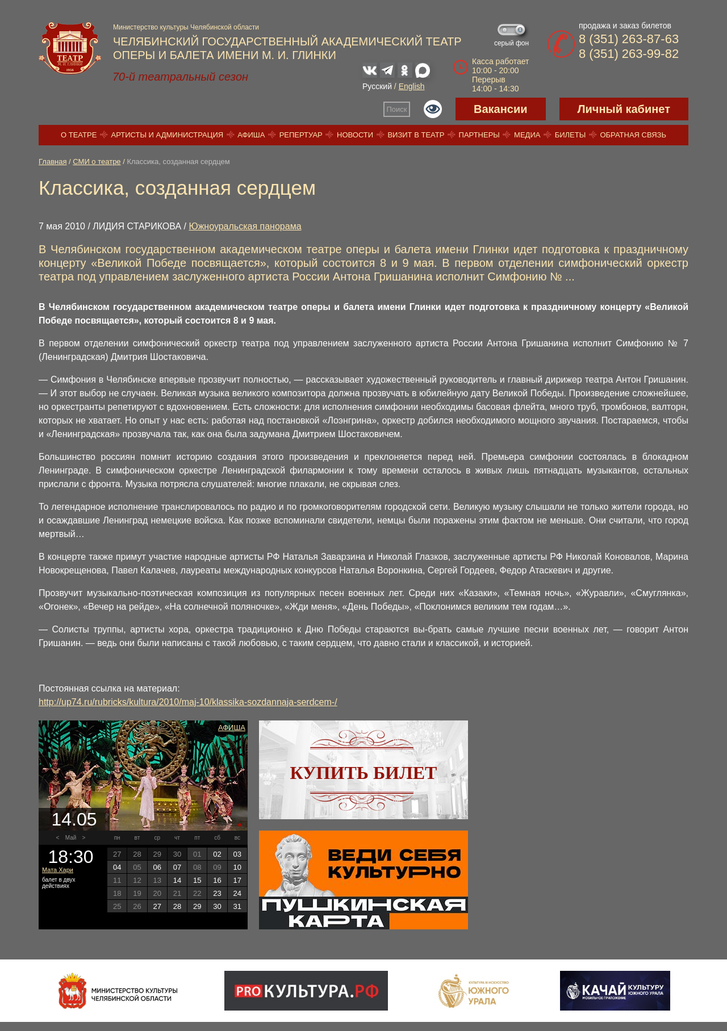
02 (217, 854)
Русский (377, 86)
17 (237, 880)
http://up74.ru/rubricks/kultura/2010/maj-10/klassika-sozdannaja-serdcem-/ (188, 702)
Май (71, 838)
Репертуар (301, 135)
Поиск (397, 109)
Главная (52, 161)
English (412, 86)
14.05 (74, 819)
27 (157, 906)
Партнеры (479, 135)
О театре (79, 135)
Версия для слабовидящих (433, 109)
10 (237, 867)
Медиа (527, 135)
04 (117, 867)
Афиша (251, 135)
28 (177, 906)
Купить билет (363, 772)
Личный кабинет (624, 109)
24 (237, 893)
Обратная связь (633, 135)
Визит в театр (415, 135)
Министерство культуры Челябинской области (186, 27)
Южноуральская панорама (245, 226)
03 (237, 854)
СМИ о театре (96, 161)
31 (237, 906)
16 (217, 880)
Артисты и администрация (167, 135)
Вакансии (501, 109)
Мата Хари (57, 869)
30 (217, 906)
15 (197, 880)
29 (197, 906)
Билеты (570, 135)
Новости (355, 135)
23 (217, 893)
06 (157, 867)
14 (177, 880)
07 (177, 867)
